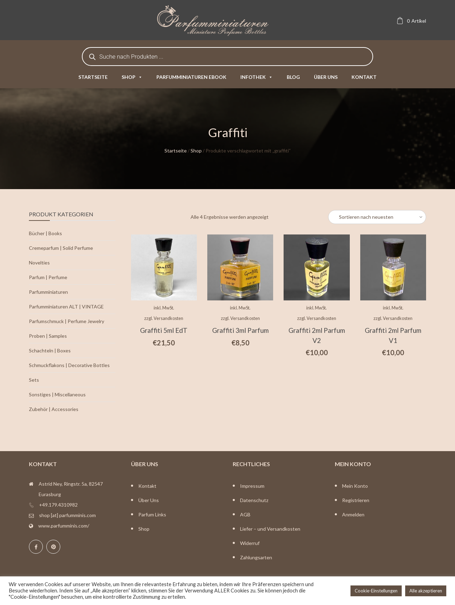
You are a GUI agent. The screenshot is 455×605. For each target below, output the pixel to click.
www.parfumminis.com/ (63, 526)
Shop (132, 77)
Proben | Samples (48, 336)
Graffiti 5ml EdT (163, 330)
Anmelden (353, 514)
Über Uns (148, 500)
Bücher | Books (45, 233)
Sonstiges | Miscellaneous (57, 394)
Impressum (252, 486)
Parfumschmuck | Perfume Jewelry (66, 321)
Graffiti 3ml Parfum (240, 330)
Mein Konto (355, 486)
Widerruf (250, 543)
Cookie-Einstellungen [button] (376, 590)
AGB (245, 514)
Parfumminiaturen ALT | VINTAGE (66, 306)
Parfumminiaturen (48, 292)
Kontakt (364, 77)
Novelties (39, 263)
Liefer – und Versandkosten (270, 529)
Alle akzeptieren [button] (425, 590)
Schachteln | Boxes (50, 350)
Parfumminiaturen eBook (191, 77)
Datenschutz (254, 500)
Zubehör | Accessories (53, 409)
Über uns (326, 77)
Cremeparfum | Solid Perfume (61, 248)
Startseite (93, 77)
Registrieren (355, 500)
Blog (293, 77)
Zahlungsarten (256, 557)
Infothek (256, 77)
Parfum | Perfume (48, 277)
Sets (34, 380)
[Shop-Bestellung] (377, 217)
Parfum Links (152, 514)
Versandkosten (168, 318)
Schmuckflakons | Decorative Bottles (69, 365)
